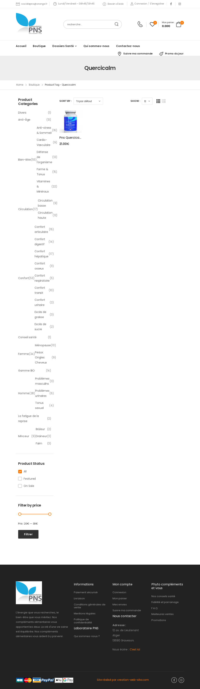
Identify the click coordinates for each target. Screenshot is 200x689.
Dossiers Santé (63, 46)
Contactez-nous (128, 46)
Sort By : (65, 101)
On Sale (29, 486)
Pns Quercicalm (71, 142)
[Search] (89, 24)
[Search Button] (117, 24)
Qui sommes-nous (96, 46)
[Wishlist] (152, 24)
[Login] (138, 3)
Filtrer (28, 534)
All (25, 471)
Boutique (39, 46)
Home (19, 84)
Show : (153, 101)
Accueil (21, 46)
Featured (30, 479)
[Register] (157, 3)
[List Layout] (182, 101)
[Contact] (140, 24)
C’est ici (135, 649)
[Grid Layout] (177, 101)
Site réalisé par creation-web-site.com (123, 680)
